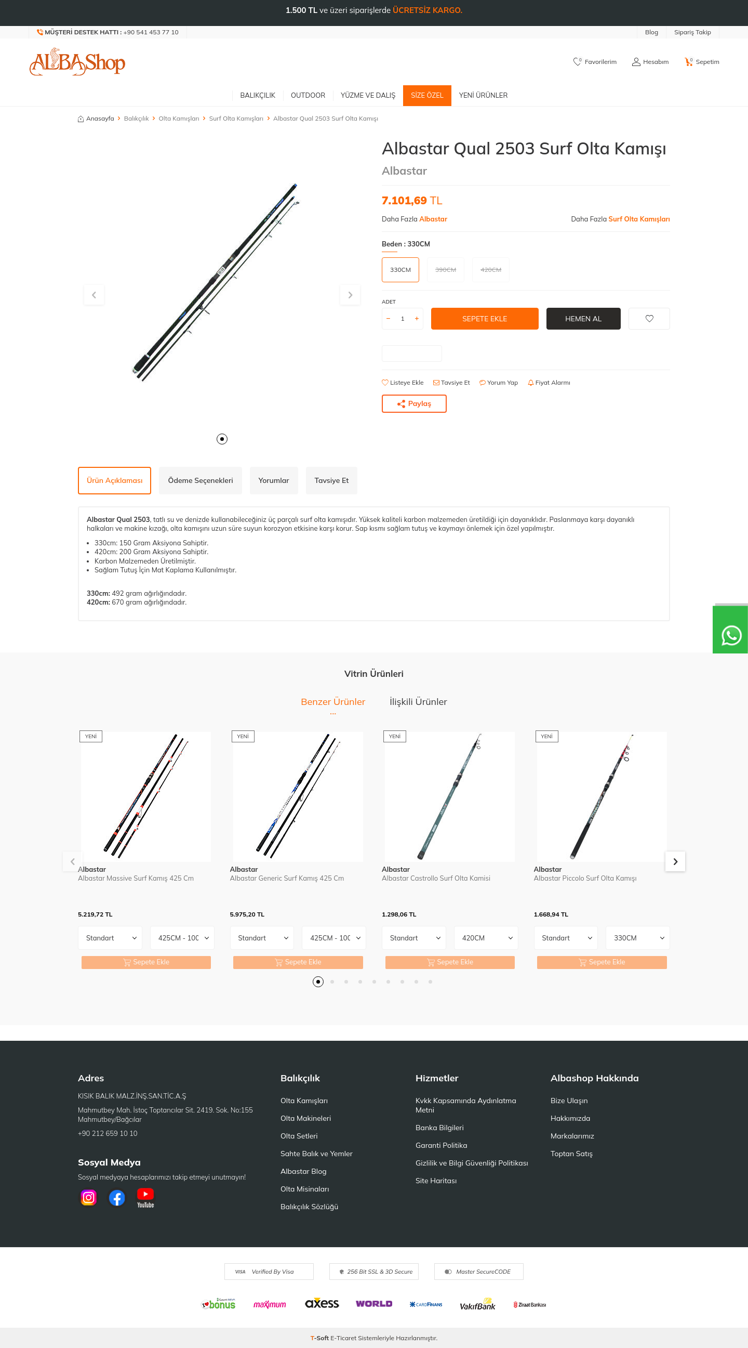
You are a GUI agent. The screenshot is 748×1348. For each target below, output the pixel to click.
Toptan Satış (572, 1153)
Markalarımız (572, 1136)
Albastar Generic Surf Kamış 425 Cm (287, 878)
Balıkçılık (257, 95)
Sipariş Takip (692, 32)
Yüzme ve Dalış (368, 95)
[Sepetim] (702, 62)
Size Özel (427, 95)
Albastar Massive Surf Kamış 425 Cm (136, 878)
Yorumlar (274, 480)
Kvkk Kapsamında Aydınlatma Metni (466, 1105)
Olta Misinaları (304, 1189)
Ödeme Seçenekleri (200, 480)
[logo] (77, 61)
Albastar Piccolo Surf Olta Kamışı (585, 878)
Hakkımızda (570, 1118)
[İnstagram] (88, 1197)
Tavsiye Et (451, 382)
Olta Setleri (299, 1136)
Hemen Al (583, 318)
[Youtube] (145, 1197)
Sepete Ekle (484, 318)
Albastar (404, 170)
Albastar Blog (303, 1171)
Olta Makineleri (305, 1118)
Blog (651, 32)
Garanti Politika (442, 1145)
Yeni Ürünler (483, 95)
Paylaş (414, 403)
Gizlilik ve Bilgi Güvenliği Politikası (472, 1163)
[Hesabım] (650, 62)
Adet (389, 301)
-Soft (321, 1338)
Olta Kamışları (179, 118)
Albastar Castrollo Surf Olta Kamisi (436, 878)
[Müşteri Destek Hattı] (108, 32)
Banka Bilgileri (440, 1127)
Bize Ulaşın (569, 1100)
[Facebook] (116, 1197)
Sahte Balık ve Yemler (316, 1153)
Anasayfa (96, 118)
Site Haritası (436, 1180)
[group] (222, 282)
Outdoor (308, 95)
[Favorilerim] (595, 62)
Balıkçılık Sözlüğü (309, 1206)
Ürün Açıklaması (114, 480)
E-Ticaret (343, 1338)
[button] (222, 439)
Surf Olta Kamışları (236, 118)
